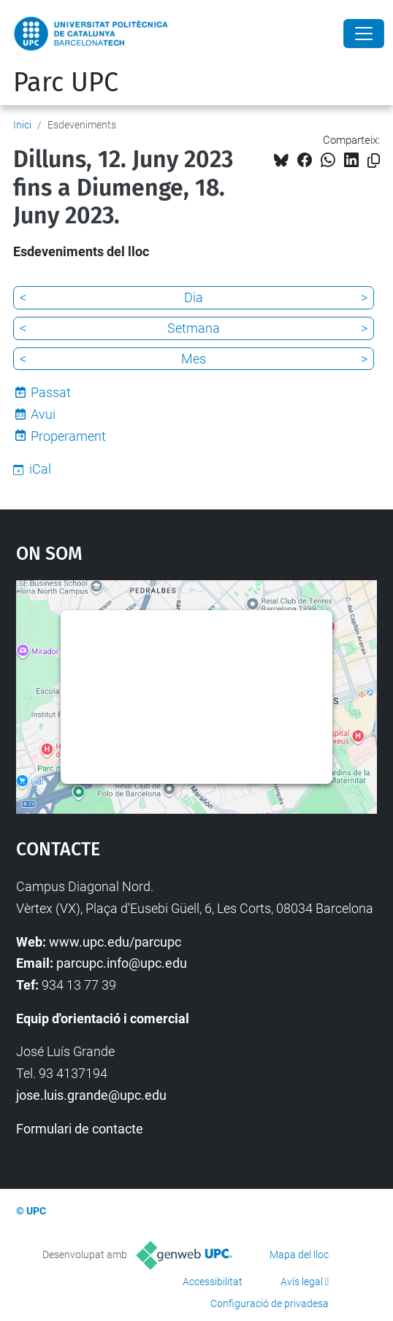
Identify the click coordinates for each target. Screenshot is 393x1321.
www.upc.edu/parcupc (115, 942)
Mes (193, 358)
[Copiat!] (373, 161)
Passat (51, 392)
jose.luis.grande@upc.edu (91, 1095)
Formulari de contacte (79, 1128)
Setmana (193, 328)
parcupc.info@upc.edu (121, 963)
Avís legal (302, 1281)
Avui (43, 414)
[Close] (363, 33)
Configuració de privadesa (269, 1303)
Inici (22, 125)
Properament (68, 436)
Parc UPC (65, 82)
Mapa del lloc (299, 1254)
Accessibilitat (213, 1281)
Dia (193, 297)
